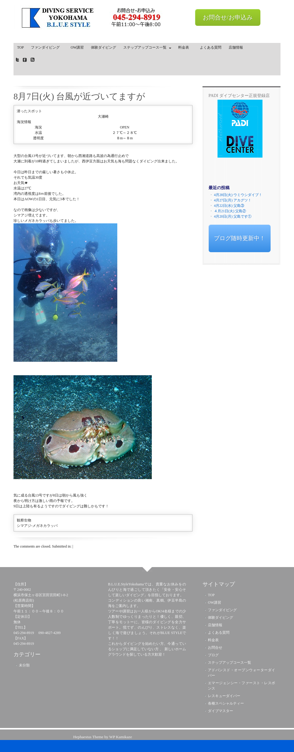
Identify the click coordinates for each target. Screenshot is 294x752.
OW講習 (77, 47)
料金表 (185, 47)
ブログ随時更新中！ (239, 238)
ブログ (213, 655)
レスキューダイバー (224, 696)
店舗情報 (236, 47)
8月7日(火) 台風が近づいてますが (79, 96)
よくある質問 (210, 47)
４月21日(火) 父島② (230, 211)
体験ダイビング (103, 47)
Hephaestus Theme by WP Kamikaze (102, 737)
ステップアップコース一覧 (146, 48)
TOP (20, 47)
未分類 (24, 665)
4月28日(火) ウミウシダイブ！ (238, 195)
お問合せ (215, 647)
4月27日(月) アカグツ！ (232, 200)
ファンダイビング (47, 47)
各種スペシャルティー (226, 703)
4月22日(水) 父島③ (229, 206)
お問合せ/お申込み (228, 17)
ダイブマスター (220, 711)
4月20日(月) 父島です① (232, 216)
